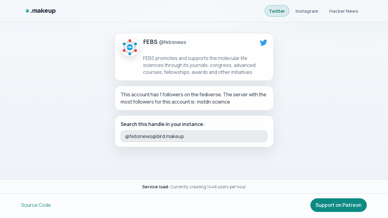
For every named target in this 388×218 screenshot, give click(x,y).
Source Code (36, 205)
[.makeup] (40, 11)
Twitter (277, 11)
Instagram (307, 11)
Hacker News (343, 11)
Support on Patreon (339, 205)
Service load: (155, 187)
